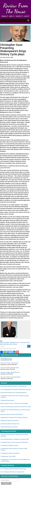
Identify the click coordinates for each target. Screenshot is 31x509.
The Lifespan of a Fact (6, 358)
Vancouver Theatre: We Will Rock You (10, 372)
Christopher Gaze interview (10, 344)
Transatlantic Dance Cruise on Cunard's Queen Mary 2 (14, 442)
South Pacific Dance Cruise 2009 (9, 426)
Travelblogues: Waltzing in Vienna (9, 445)
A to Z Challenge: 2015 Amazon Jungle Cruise (12, 471)
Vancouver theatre (4, 342)
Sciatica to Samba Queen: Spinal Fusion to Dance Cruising (16, 406)
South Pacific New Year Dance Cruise (10, 423)
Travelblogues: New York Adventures (10, 453)
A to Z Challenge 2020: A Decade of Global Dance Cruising (15, 389)
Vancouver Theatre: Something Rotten (10, 377)
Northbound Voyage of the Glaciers (10, 420)
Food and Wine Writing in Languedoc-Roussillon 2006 (15, 439)
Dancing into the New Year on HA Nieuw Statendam (14, 392)
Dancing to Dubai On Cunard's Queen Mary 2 (12, 414)
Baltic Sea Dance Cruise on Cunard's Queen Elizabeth (14, 403)
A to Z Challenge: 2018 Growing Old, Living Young (13, 468)
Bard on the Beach (21, 342)
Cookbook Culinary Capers (7, 400)
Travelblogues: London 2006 (8, 456)
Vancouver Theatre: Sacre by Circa (10, 363)
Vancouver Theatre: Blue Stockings (10, 367)
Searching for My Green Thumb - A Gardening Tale (14, 386)
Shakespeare (13, 342)
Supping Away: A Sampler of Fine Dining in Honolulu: (14, 417)
